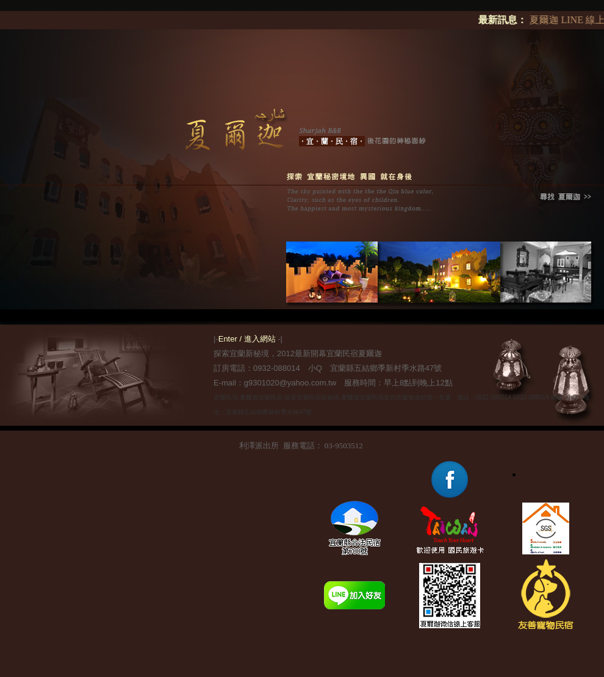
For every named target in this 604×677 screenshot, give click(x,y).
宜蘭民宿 (226, 397)
